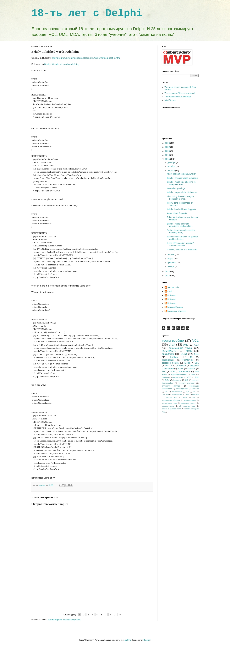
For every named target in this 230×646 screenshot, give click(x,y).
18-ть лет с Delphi (86, 13)
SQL (187, 392)
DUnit (184, 354)
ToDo (167, 380)
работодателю (182, 389)
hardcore (177, 380)
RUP (197, 377)
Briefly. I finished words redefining (182, 178)
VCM (172, 371)
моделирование (168, 406)
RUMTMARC (169, 351)
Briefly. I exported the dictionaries (182, 192)
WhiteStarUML (177, 394)
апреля (171, 254)
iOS (186, 380)
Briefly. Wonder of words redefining (61, 64)
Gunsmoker (181, 365)
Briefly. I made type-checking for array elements (181, 183)
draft (172, 344)
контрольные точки (169, 403)
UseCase (165, 394)
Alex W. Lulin (173, 287)
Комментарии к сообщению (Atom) (64, 620)
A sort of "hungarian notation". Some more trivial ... (180, 244)
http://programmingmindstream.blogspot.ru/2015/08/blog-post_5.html (86, 58)
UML (185, 344)
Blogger (146, 640)
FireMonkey (187, 360)
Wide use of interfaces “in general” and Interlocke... (182, 237)
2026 (167, 143)
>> (120, 615)
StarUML (191, 368)
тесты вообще (173, 340)
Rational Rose (177, 392)
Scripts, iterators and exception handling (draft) (181, 231)
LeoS (170, 291)
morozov (195, 394)
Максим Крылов (175, 307)
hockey (174, 357)
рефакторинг (168, 360)
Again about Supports (177, 213)
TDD (164, 371)
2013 (167, 275)
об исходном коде (187, 406)
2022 (167, 147)
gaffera (128, 640)
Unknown (172, 295)
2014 (167, 271)
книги (193, 374)
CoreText (195, 389)
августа (171, 170)
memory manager (187, 383)
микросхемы (177, 377)
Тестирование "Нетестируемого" (180, 93)
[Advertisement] (92, 591)
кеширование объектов (171, 400)
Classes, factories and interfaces (182, 249)
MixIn (189, 351)
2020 (167, 151)
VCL (195, 340)
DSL (197, 363)
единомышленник (179, 374)
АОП (185, 397)
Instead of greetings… (177, 188)
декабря (172, 162)
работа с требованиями (171, 409)
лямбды (165, 377)
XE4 (196, 354)
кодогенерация (190, 400)
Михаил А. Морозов (177, 311)
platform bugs (171, 397)
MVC (189, 377)
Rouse (180, 368)
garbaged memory (170, 363)
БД (193, 397)
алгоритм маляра (171, 386)
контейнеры (184, 371)
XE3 (196, 344)
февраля (172, 262)
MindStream (170, 100)
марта (171, 258)
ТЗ (191, 357)
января (171, 266)
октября (172, 166)
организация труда (180, 348)
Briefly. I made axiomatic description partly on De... (180, 225)
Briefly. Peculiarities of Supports (181, 209)
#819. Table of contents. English (181, 174)
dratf (187, 394)
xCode (187, 363)
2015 (167, 159)
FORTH (168, 365)
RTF (166, 392)
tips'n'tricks (168, 354)
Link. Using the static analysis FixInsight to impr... (180, 197)
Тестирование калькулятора (178, 97)
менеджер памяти (188, 403)
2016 (167, 155)
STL (194, 392)
